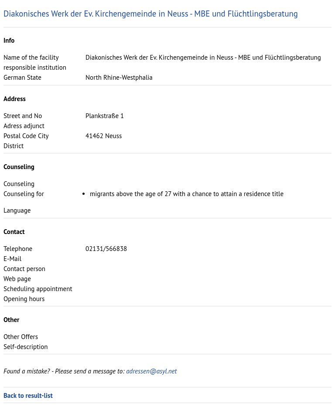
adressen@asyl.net (151, 371)
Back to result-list (28, 395)
